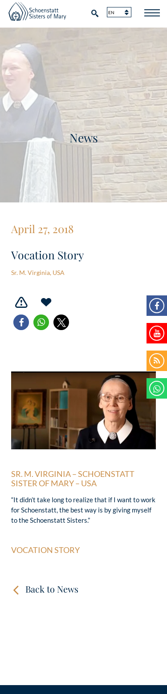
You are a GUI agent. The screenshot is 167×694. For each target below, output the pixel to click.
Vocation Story (45, 550)
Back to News (51, 589)
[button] (21, 322)
